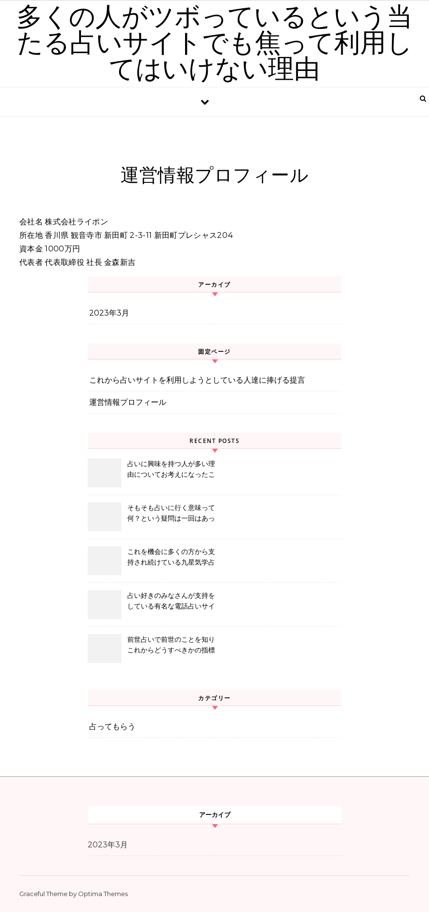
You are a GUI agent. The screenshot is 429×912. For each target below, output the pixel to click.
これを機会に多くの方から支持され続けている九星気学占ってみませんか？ (171, 557)
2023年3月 (109, 313)
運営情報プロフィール (127, 402)
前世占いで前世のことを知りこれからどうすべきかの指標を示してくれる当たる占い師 (171, 645)
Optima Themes (103, 894)
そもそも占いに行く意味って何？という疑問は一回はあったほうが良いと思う (171, 514)
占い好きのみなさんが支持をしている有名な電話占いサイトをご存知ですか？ (171, 601)
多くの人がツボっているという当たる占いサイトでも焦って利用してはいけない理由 (214, 43)
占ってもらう (112, 726)
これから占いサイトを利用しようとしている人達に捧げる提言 (197, 380)
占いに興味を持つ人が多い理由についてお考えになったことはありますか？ (171, 470)
